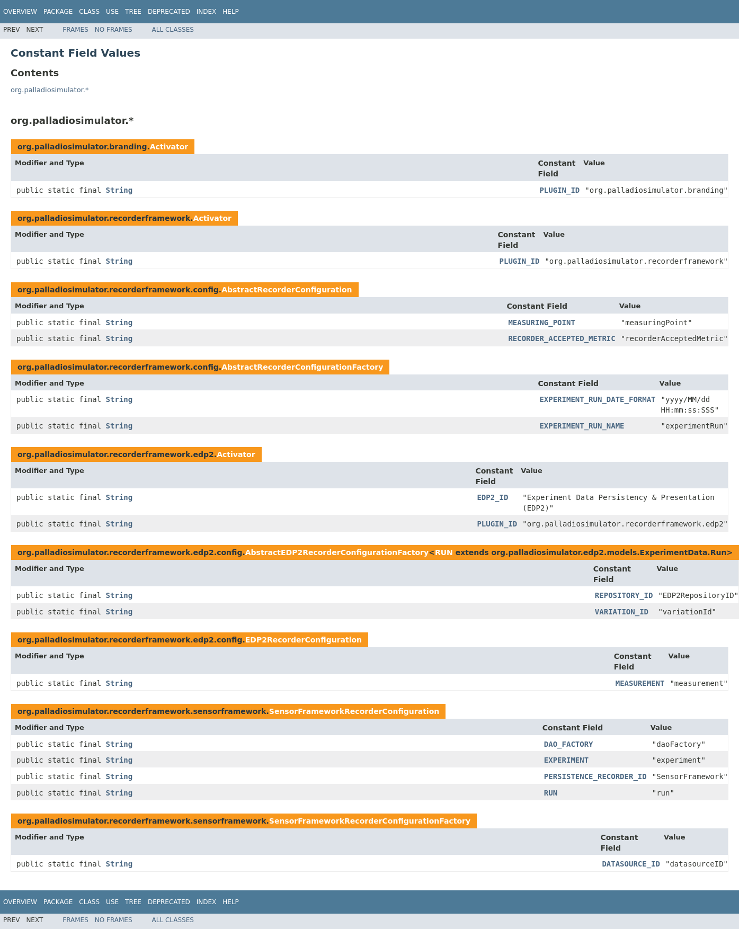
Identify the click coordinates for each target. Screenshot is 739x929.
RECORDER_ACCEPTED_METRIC (561, 338)
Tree (133, 11)
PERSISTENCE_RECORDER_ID (595, 776)
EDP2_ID (492, 497)
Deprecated (169, 11)
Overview (20, 11)
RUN (444, 552)
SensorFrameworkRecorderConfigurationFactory (369, 821)
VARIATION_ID (621, 612)
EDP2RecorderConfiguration (303, 640)
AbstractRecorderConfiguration (286, 289)
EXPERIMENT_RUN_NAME (581, 426)
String (119, 190)
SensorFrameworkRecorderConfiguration (354, 711)
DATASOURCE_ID (631, 864)
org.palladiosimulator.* (49, 90)
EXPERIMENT (566, 760)
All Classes (173, 29)
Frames (75, 29)
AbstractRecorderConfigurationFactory (302, 367)
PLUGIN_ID (559, 190)
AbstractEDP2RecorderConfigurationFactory (337, 552)
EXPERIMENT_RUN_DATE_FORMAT (597, 399)
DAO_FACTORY (568, 744)
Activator (169, 146)
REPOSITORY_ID (624, 595)
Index (207, 11)
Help (230, 11)
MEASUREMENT (640, 683)
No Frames (113, 29)
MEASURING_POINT (541, 322)
